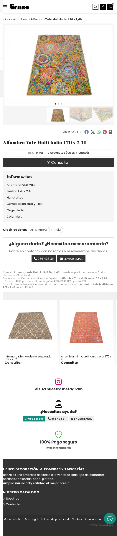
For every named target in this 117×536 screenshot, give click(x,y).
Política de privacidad (55, 519)
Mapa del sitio (13, 519)
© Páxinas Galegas (101, 525)
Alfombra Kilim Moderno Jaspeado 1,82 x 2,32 (28, 358)
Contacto (13, 504)
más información (58, 447)
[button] (55, 104)
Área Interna (93, 519)
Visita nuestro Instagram (58, 389)
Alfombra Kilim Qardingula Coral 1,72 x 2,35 (86, 358)
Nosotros (12, 499)
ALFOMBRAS (60, 281)
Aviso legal (31, 519)
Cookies (77, 519)
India (78, 281)
